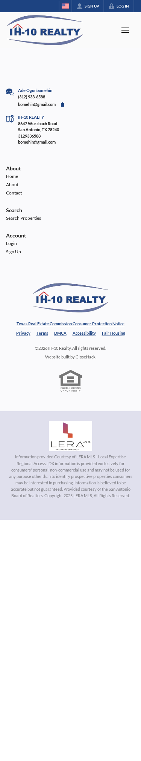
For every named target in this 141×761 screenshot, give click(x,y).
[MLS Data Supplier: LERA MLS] (70, 436)
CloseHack (86, 356)
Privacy (23, 333)
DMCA (60, 333)
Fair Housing (113, 333)
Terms (42, 333)
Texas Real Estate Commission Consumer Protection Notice (70, 323)
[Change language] (65, 6)
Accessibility (84, 333)
